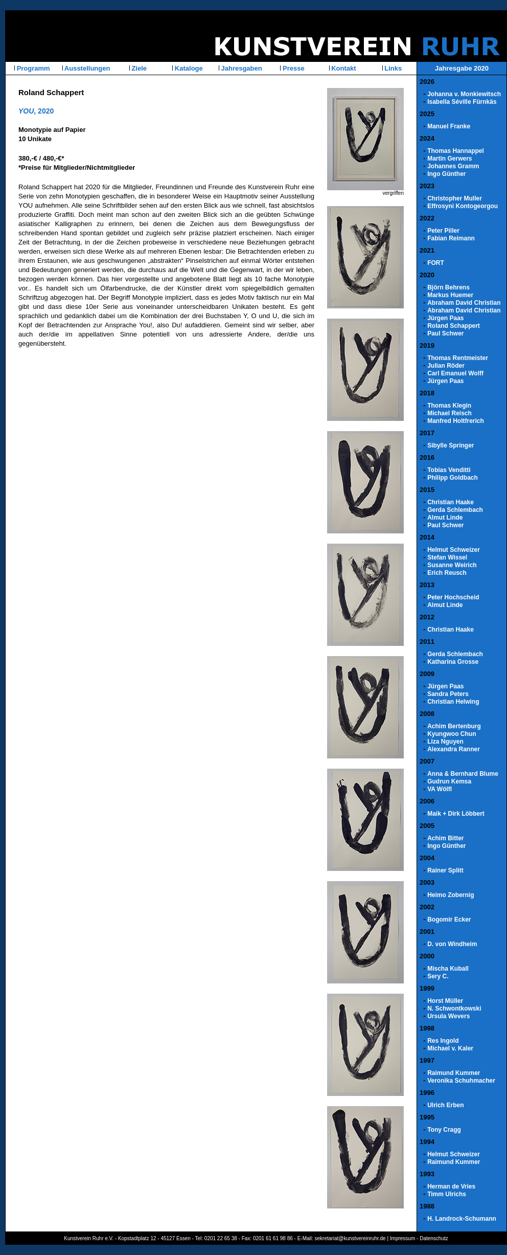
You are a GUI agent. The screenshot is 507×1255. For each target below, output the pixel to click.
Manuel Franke (448, 126)
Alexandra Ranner (453, 749)
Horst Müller (445, 1000)
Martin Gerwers (449, 158)
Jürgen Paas (445, 318)
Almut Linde (445, 517)
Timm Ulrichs (446, 1194)
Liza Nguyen (445, 741)
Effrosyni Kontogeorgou (462, 206)
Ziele (138, 68)
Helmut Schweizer (453, 549)
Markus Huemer (450, 295)
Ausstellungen (86, 68)
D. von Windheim (452, 944)
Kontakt (343, 68)
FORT (435, 262)
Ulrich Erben (445, 1105)
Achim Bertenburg (454, 726)
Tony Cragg (444, 1129)
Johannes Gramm (453, 166)
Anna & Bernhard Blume (462, 773)
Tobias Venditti (448, 470)
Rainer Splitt (445, 870)
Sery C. (437, 976)
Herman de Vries (451, 1186)
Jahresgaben (240, 68)
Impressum (402, 1238)
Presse (292, 68)
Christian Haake (450, 502)
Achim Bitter (445, 838)
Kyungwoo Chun (451, 733)
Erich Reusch (447, 572)
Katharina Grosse (452, 661)
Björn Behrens (448, 287)
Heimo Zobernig (450, 895)
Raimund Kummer (453, 1073)
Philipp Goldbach (452, 477)
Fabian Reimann (451, 238)
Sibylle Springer (450, 445)
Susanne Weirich (451, 565)
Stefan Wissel (447, 557)
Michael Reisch (449, 413)
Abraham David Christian (463, 302)
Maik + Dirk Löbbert (456, 813)
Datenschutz (434, 1238)
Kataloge (188, 68)
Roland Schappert (453, 325)
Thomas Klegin (449, 405)
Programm (32, 68)
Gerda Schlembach (455, 509)
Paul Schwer (445, 333)
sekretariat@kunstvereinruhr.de (350, 1238)
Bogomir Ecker (449, 919)
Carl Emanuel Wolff (455, 373)
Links (392, 68)
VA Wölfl (439, 789)
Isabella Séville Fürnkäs (461, 101)
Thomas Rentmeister (457, 358)
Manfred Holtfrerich (455, 420)
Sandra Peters (448, 694)
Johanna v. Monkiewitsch (464, 94)
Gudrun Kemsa (449, 781)
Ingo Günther (446, 173)
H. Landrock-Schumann (461, 1218)
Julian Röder (446, 365)
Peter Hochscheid (453, 597)
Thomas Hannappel (455, 150)
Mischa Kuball (448, 968)
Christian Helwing (453, 701)
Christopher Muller (454, 198)
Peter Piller (443, 230)
